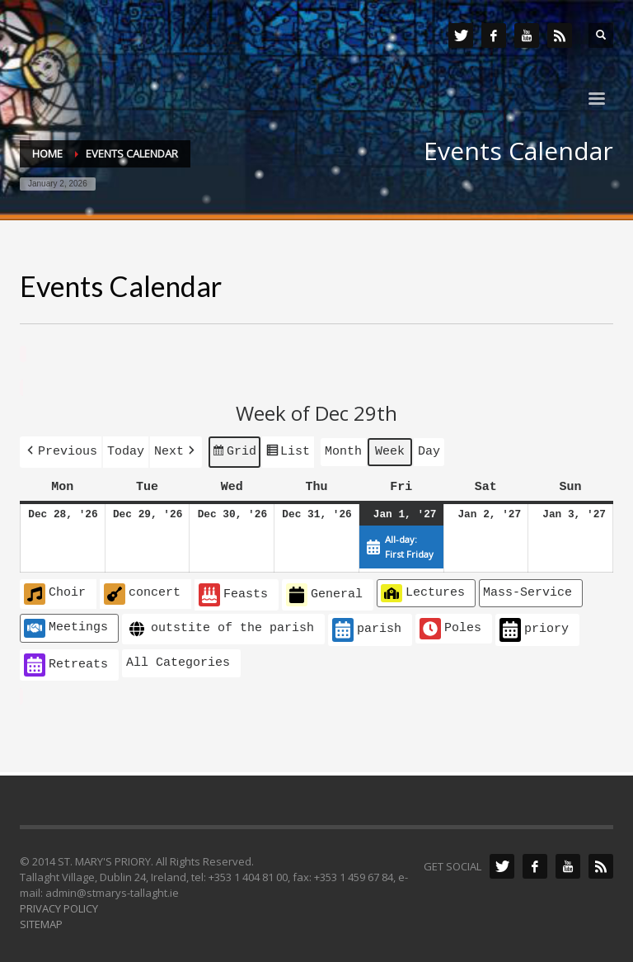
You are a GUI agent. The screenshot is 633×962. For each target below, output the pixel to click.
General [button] (324, 592)
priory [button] (534, 627)
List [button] (287, 452)
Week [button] (390, 449)
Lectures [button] (423, 590)
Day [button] (429, 449)
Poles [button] (450, 625)
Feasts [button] (233, 592)
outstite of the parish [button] (220, 626)
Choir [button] (55, 590)
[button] (60, 450)
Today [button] (125, 449)
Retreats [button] (66, 662)
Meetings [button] (66, 624)
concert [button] (142, 590)
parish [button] (366, 627)
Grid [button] (234, 452)
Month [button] (343, 449)
